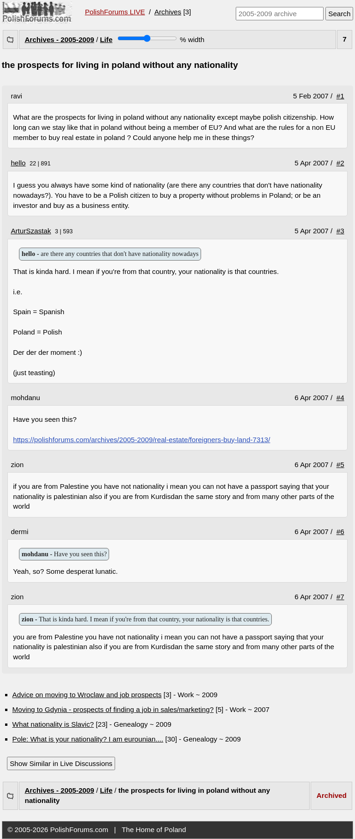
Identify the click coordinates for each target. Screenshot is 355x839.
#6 (340, 531)
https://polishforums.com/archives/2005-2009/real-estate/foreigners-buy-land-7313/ (141, 440)
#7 (340, 597)
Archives (167, 12)
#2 (340, 163)
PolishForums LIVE (115, 12)
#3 (340, 231)
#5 (340, 464)
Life (106, 39)
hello (18, 163)
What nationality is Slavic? (53, 724)
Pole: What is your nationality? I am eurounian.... (88, 739)
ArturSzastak (31, 231)
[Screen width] (147, 38)
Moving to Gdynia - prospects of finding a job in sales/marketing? (113, 709)
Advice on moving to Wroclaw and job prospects (87, 695)
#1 (340, 96)
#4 (340, 397)
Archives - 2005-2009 (59, 39)
